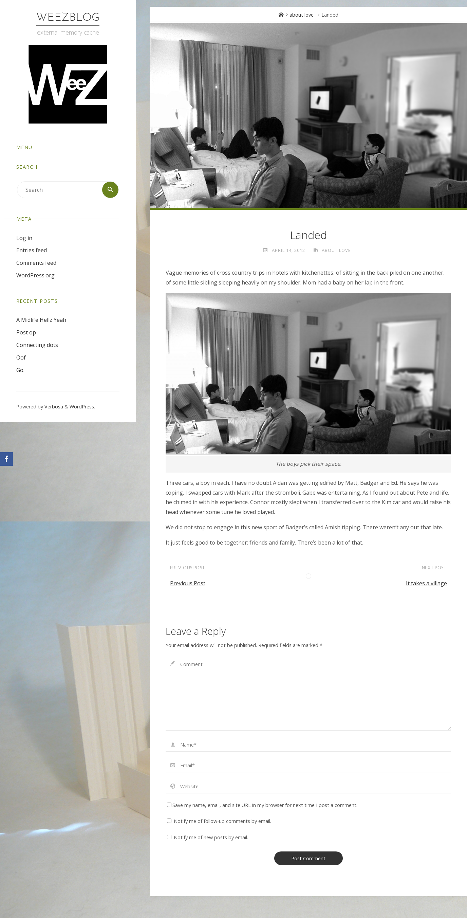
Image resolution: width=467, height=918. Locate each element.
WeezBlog (67, 18)
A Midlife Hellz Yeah (41, 320)
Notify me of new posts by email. (211, 837)
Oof (21, 357)
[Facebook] (6, 459)
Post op (26, 332)
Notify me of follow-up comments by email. (222, 821)
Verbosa (53, 407)
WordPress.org (35, 275)
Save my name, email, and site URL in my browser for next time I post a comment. (262, 805)
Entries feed (31, 250)
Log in (24, 238)
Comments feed (36, 263)
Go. (20, 370)
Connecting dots (37, 345)
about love (301, 15)
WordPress (82, 407)
